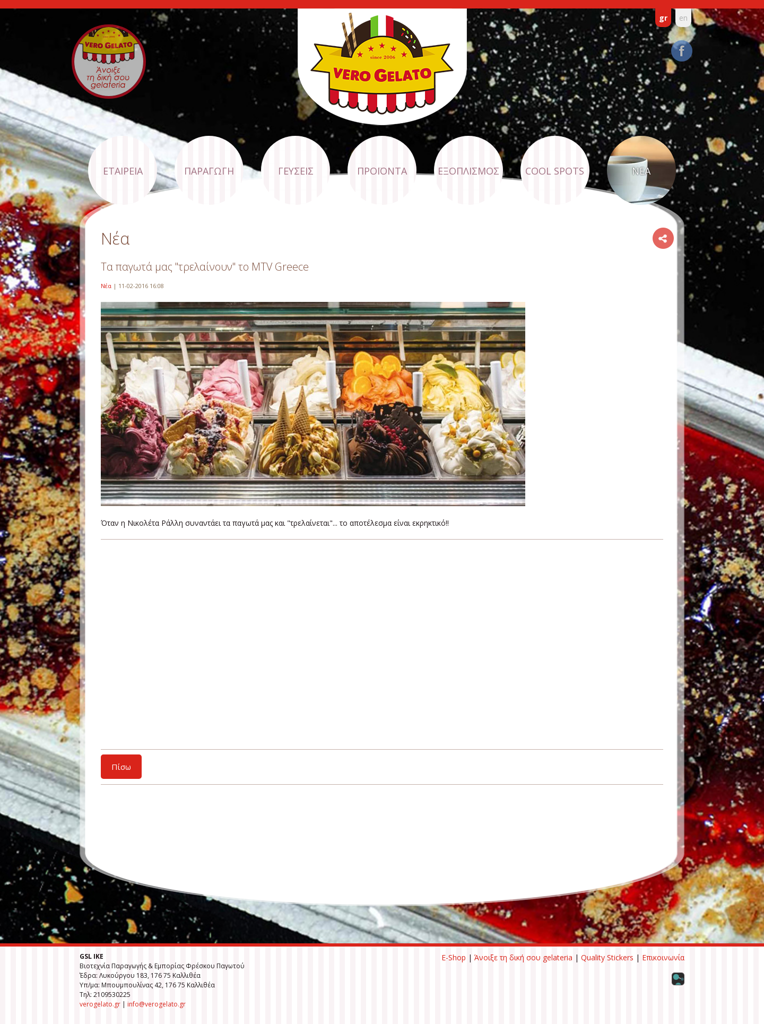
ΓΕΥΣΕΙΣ (296, 170)
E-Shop (453, 957)
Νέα (106, 286)
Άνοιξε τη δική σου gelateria (523, 957)
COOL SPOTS (554, 170)
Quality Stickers (607, 957)
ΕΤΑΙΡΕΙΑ (123, 170)
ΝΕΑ (641, 170)
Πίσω (121, 766)
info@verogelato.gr (156, 1004)
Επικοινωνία (663, 957)
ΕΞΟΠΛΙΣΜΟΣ (468, 170)
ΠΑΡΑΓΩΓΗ (209, 170)
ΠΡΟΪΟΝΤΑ (382, 170)
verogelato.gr (100, 1004)
